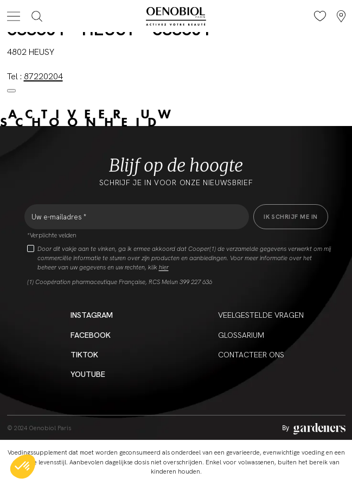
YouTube (88, 374)
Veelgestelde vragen (261, 315)
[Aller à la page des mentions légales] (313, 428)
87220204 (43, 76)
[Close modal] (11, 90)
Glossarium (241, 335)
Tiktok (84, 355)
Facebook (91, 335)
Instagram (92, 315)
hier (164, 267)
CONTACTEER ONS (251, 355)
